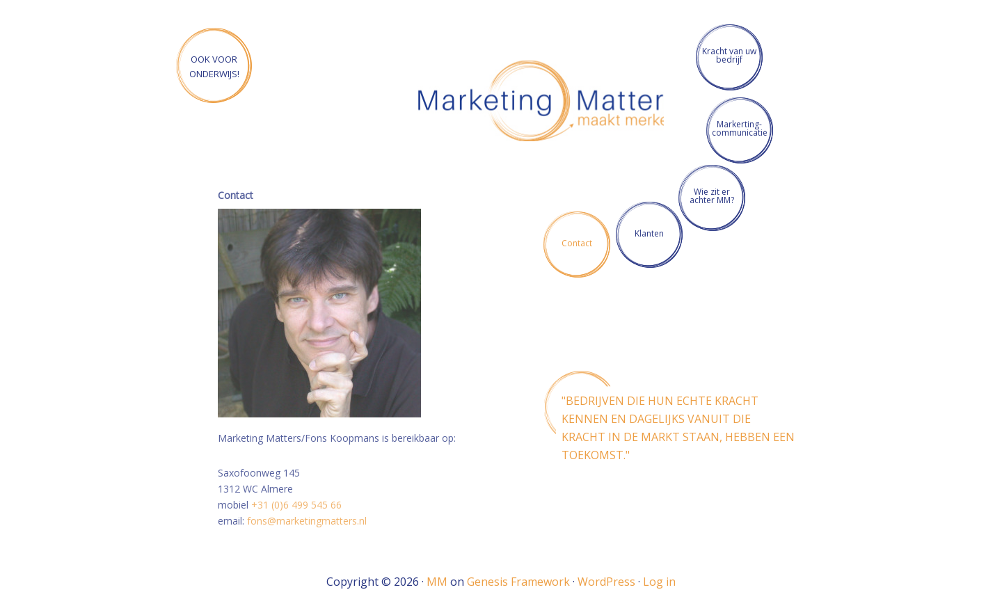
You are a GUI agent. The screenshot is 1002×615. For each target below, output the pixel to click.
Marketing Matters (548, 103)
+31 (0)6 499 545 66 (296, 504)
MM (437, 581)
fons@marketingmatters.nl (307, 520)
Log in (659, 581)
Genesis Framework (518, 581)
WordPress (606, 581)
